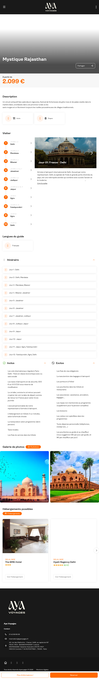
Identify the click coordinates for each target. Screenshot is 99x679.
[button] (42, 183)
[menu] (96, 7)
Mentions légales (42, 670)
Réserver (74, 675)
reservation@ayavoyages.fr (18, 639)
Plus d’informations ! (25, 675)
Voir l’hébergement (15, 577)
